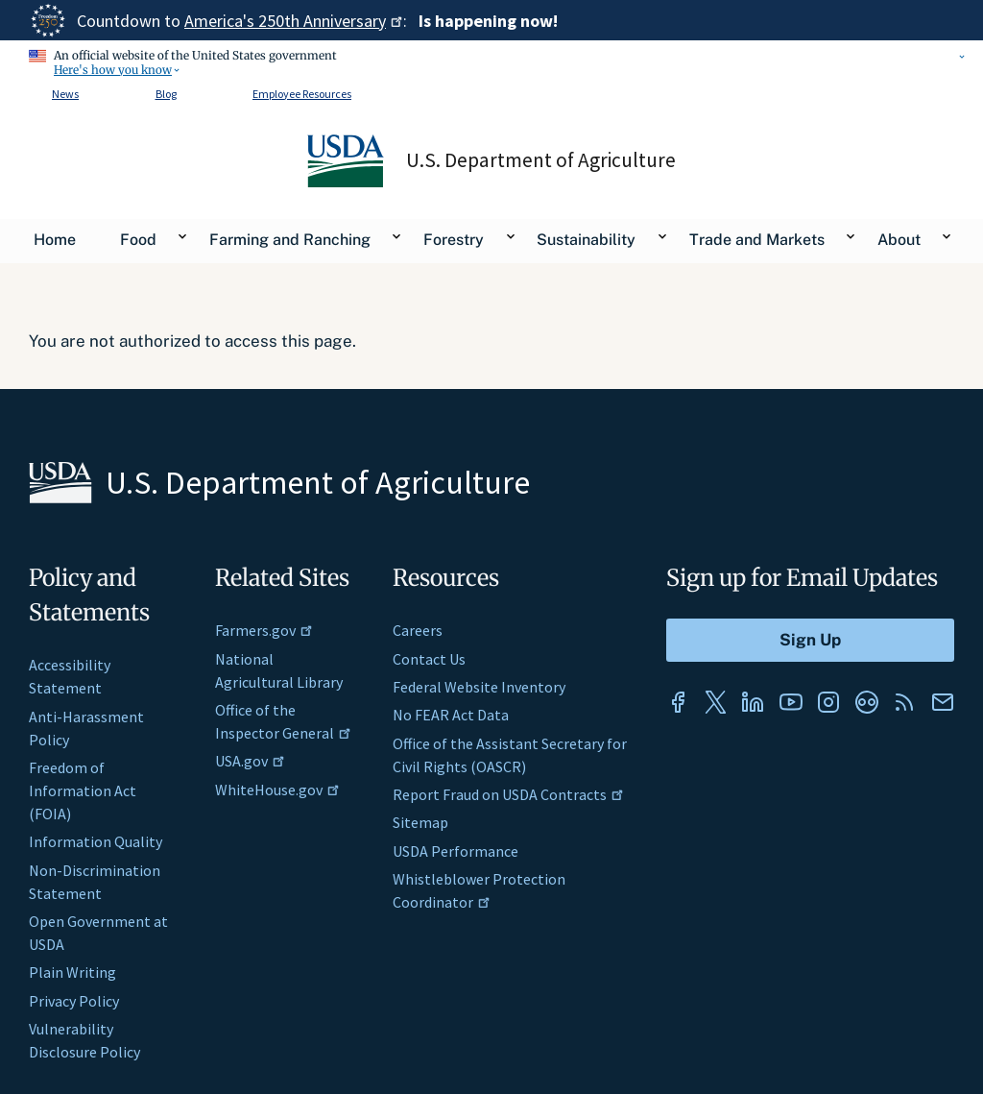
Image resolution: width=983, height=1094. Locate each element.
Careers (418, 630)
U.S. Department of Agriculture (541, 160)
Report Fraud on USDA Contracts (508, 794)
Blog (166, 93)
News (65, 93)
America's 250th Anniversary (293, 21)
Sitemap (420, 822)
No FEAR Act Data (451, 714)
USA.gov (250, 760)
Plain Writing (72, 972)
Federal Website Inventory (479, 686)
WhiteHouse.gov (277, 789)
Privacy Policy (74, 1000)
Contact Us (429, 659)
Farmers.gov (264, 630)
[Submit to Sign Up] (810, 640)
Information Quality (95, 841)
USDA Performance (455, 851)
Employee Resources (301, 93)
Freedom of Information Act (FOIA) (82, 790)
